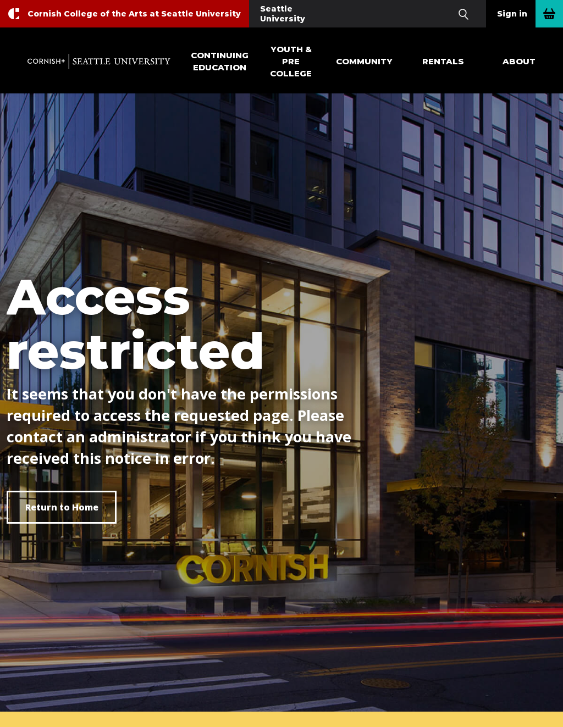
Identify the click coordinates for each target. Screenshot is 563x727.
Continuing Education (220, 61)
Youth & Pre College (291, 61)
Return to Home (61, 507)
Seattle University (282, 14)
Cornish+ (98, 61)
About (519, 61)
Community (364, 61)
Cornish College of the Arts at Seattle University (134, 14)
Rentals (443, 61)
